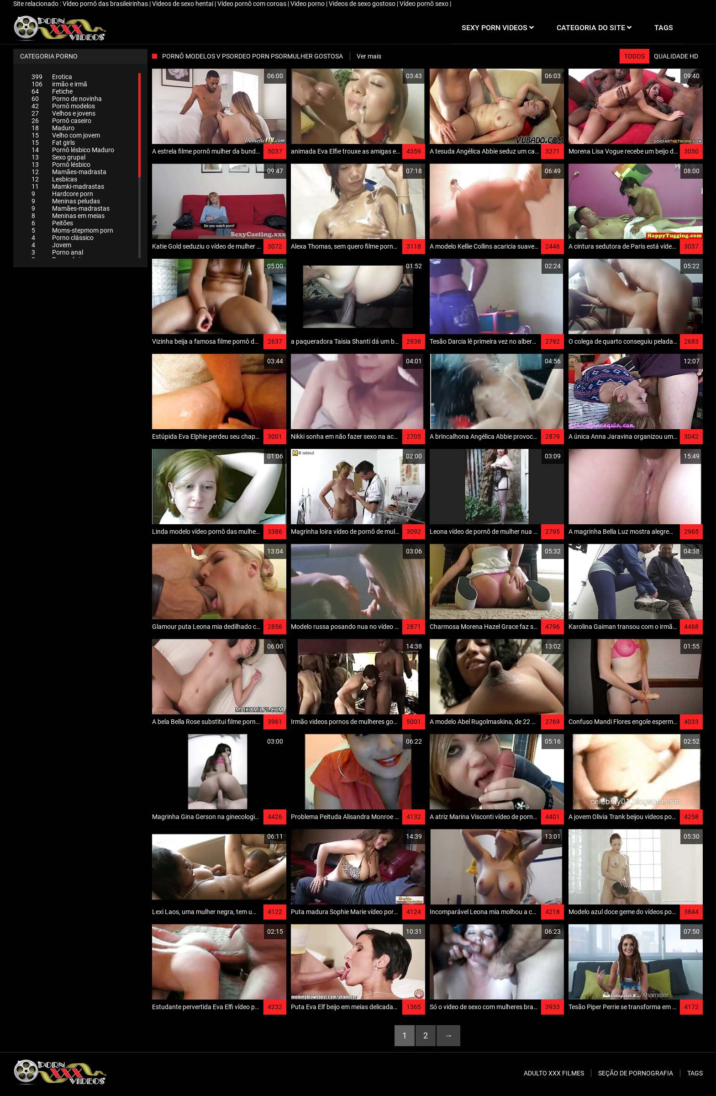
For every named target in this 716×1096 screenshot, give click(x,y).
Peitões (52, 223)
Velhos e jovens (63, 113)
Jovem (51, 245)
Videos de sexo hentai (183, 3)
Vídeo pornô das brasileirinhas (106, 3)
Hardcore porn (62, 193)
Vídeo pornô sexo (425, 3)
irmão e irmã (59, 84)
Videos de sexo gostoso (363, 3)
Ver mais (369, 56)
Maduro (53, 128)
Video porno (308, 3)
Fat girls (53, 142)
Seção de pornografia (635, 1073)
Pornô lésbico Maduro (73, 150)
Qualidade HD (676, 56)
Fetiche (52, 91)
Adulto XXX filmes (554, 1073)
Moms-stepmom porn (72, 230)
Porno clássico (63, 237)
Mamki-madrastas (68, 186)
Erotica (52, 76)
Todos (634, 56)
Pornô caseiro (61, 120)
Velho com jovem (66, 135)
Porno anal (57, 252)
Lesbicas (54, 179)
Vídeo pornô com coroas (252, 3)
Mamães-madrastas (71, 208)
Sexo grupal (58, 157)
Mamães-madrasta (69, 172)
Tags (695, 1073)
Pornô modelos (63, 106)
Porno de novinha (67, 98)
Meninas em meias (68, 215)
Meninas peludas (66, 201)
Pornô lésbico (61, 164)
